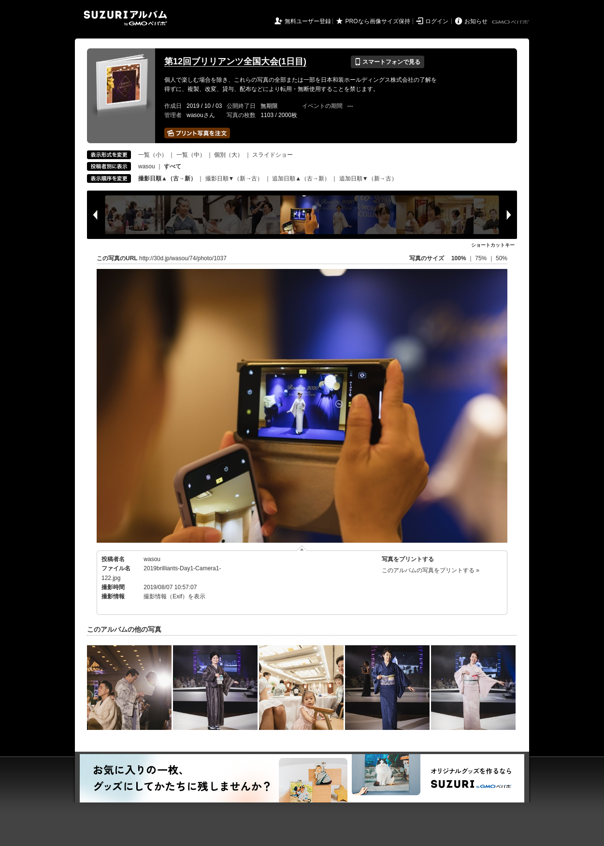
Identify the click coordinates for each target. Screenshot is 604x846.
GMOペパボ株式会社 (511, 22)
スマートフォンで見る (387, 62)
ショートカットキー (493, 245)
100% (459, 258)
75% (481, 258)
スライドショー (272, 154)
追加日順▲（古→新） (301, 178)
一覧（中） (190, 154)
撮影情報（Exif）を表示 (174, 596)
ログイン (436, 21)
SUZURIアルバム (125, 18)
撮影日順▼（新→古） (234, 178)
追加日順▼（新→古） (368, 178)
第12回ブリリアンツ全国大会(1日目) (235, 61)
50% (501, 258)
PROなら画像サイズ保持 (377, 21)
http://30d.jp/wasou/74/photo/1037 (183, 258)
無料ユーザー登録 (308, 21)
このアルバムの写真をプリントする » (430, 570)
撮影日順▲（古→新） (167, 178)
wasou (146, 166)
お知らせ (476, 21)
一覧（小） (152, 154)
